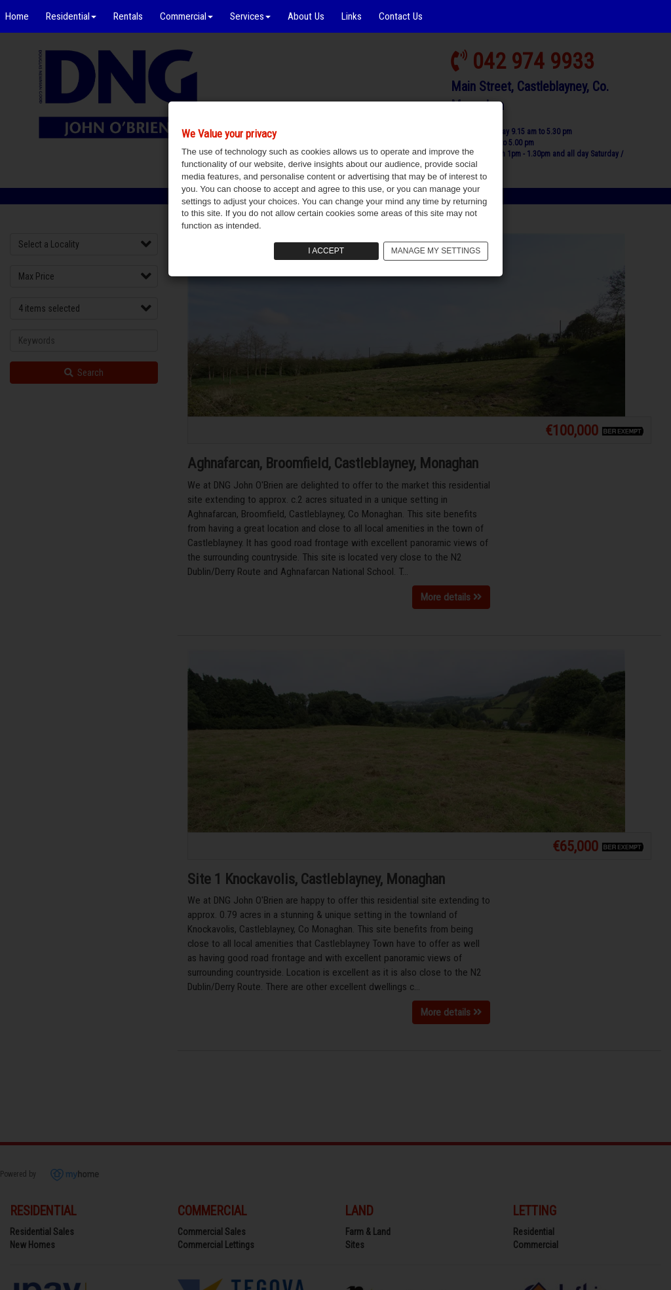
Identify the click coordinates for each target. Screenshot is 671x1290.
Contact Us (401, 16)
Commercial (186, 16)
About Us (306, 16)
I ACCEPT (326, 250)
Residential (71, 16)
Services (250, 16)
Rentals (128, 16)
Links (351, 16)
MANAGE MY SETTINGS (435, 250)
